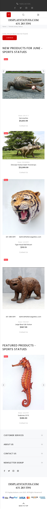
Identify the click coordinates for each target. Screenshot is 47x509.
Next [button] (43, 71)
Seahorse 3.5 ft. (23, 415)
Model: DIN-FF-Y (23, 116)
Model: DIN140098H (23, 162)
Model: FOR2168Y (23, 322)
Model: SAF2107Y (23, 242)
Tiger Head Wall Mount (23, 244)
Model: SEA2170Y (23, 413)
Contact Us (23, 126)
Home (4, 26)
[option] (23, 195)
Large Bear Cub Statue (23, 324)
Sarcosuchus (23, 118)
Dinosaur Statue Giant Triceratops (23, 164)
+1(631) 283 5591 (24, 4)
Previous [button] (3, 71)
